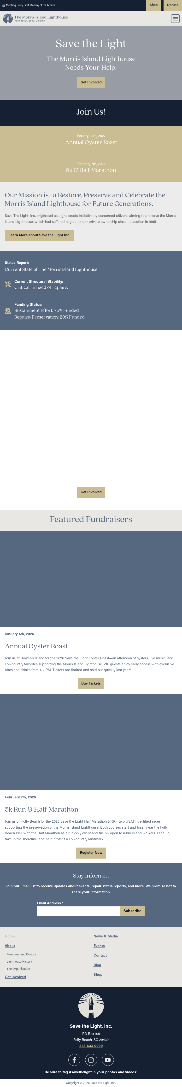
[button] (175, 18)
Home (10, 936)
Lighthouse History (19, 961)
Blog (97, 965)
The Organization (18, 969)
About (11, 946)
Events (99, 946)
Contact (100, 956)
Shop (98, 975)
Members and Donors (21, 954)
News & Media (106, 936)
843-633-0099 (91, 1046)
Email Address (50, 903)
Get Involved (15, 977)
